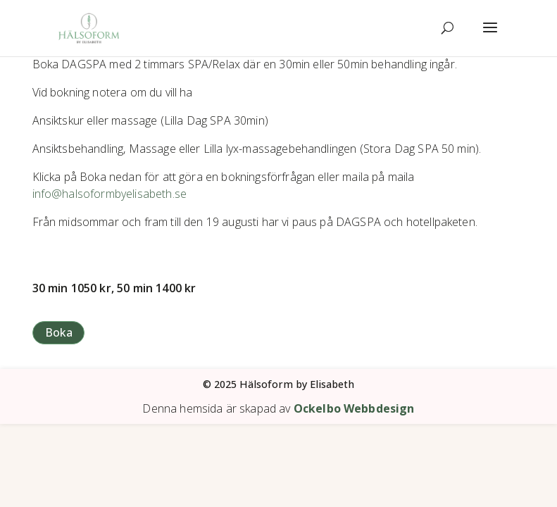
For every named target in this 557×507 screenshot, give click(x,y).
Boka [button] (59, 332)
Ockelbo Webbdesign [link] (354, 408)
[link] (88, 27)
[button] (490, 36)
